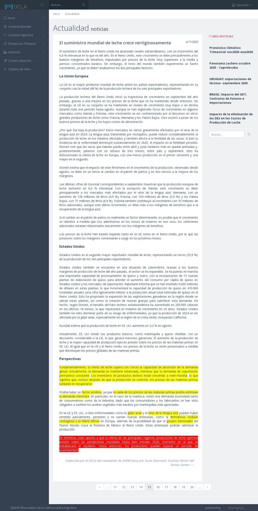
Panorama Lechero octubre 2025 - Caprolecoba (230, 65)
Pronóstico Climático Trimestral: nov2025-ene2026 (231, 50)
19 (183, 487)
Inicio (56, 14)
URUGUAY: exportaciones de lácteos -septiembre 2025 (230, 81)
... (107, 487)
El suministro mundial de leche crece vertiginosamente (115, 43)
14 (140, 487)
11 (115, 487)
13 (132, 487)
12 (123, 487)
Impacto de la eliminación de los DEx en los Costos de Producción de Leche (231, 118)
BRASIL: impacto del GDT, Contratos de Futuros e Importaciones (228, 98)
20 (192, 487)
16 (158, 487)
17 (166, 487)
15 (149, 487)
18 (175, 487)
